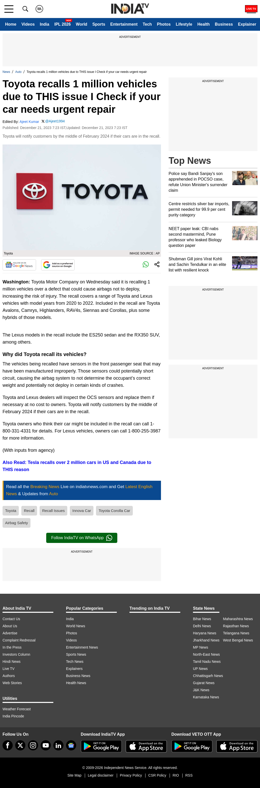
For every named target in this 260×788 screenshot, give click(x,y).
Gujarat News (204, 683)
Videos (28, 24)
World (81, 24)
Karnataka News (206, 697)
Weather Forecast (17, 709)
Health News (76, 683)
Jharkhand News (206, 640)
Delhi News (202, 626)
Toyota (10, 510)
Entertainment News (82, 647)
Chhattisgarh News (208, 676)
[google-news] (71, 745)
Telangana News (236, 633)
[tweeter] (20, 745)
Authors (9, 676)
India (44, 24)
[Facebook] (8, 745)
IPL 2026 (62, 24)
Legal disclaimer (100, 775)
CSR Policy (157, 775)
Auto (18, 72)
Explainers (74, 669)
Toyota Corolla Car (114, 510)
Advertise (10, 633)
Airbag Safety (16, 523)
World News (75, 626)
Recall (29, 510)
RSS (189, 775)
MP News (200, 647)
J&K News (201, 690)
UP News (200, 669)
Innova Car (81, 510)
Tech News (74, 662)
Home (10, 24)
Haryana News (204, 633)
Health (203, 24)
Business (224, 24)
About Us (10, 626)
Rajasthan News (236, 626)
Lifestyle (184, 24)
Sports (98, 24)
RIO (176, 775)
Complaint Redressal (19, 640)
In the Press (12, 647)
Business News (78, 676)
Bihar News (202, 619)
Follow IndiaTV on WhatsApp (81, 538)
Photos (164, 24)
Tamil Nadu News (207, 662)
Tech (147, 24)
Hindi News (12, 662)
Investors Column (16, 654)
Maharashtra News (238, 619)
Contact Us (11, 619)
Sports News (76, 654)
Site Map (74, 775)
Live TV (8, 669)
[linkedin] (58, 745)
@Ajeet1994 (55, 121)
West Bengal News (238, 640)
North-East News (206, 654)
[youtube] (46, 745)
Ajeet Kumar (29, 122)
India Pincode (13, 716)
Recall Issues (53, 510)
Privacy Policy (131, 775)
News (6, 72)
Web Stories (12, 683)
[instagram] (33, 745)
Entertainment (124, 24)
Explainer (247, 24)
